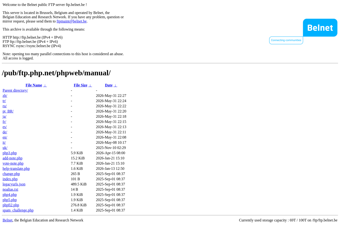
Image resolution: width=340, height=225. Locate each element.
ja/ (4, 116)
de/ (5, 132)
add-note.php (12, 158)
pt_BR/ (8, 111)
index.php (10, 179)
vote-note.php (13, 163)
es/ (5, 127)
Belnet (8, 220)
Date (109, 85)
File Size (80, 85)
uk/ (5, 148)
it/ (4, 142)
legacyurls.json (14, 184)
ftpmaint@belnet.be (72, 21)
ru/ (5, 106)
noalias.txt (10, 189)
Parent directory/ (15, 90)
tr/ (4, 101)
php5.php (10, 200)
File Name (34, 85)
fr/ (4, 122)
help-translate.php (16, 168)
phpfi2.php (11, 205)
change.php (11, 174)
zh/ (5, 96)
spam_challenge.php (18, 210)
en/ (5, 137)
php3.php (10, 153)
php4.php (10, 195)
